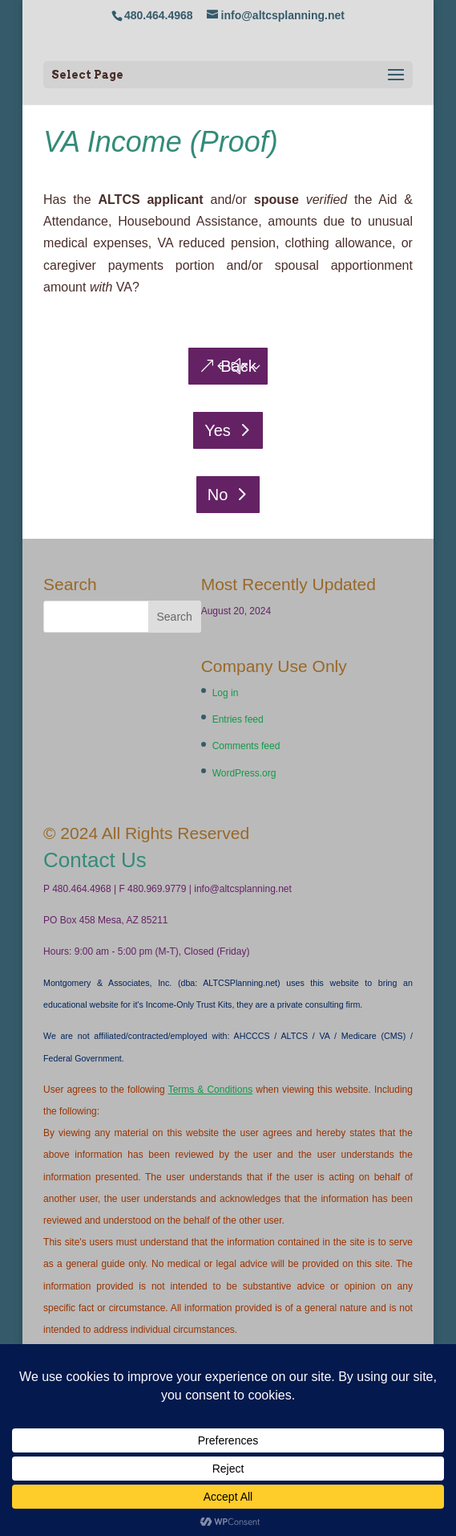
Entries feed (238, 719)
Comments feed (246, 746)
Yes (217, 430)
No (218, 494)
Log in (225, 693)
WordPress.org (244, 773)
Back (238, 366)
